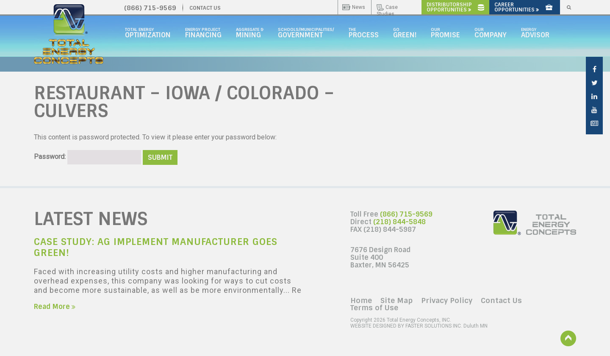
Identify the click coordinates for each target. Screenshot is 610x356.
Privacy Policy (446, 300)
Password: (87, 157)
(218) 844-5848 (399, 221)
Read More (54, 306)
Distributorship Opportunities (455, 7)
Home (361, 300)
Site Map (396, 300)
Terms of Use (374, 307)
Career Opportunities (523, 7)
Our (445, 33)
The (364, 33)
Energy (535, 33)
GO (404, 33)
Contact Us (501, 300)
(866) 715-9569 (406, 214)
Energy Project (203, 33)
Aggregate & (249, 33)
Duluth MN (419, 326)
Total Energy (148, 33)
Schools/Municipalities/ (306, 33)
